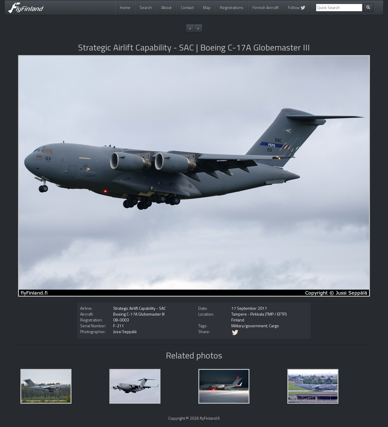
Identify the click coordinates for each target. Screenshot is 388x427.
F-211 (118, 326)
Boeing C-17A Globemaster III (139, 314)
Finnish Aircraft (266, 7)
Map (207, 7)
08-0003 (121, 320)
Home (125, 7)
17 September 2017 (249, 308)
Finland (237, 320)
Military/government (249, 326)
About (166, 7)
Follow (296, 7)
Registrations (231, 7)
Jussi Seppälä (125, 331)
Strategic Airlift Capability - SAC (139, 308)
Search (146, 7)
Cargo (274, 326)
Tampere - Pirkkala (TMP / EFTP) (259, 314)
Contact (187, 7)
